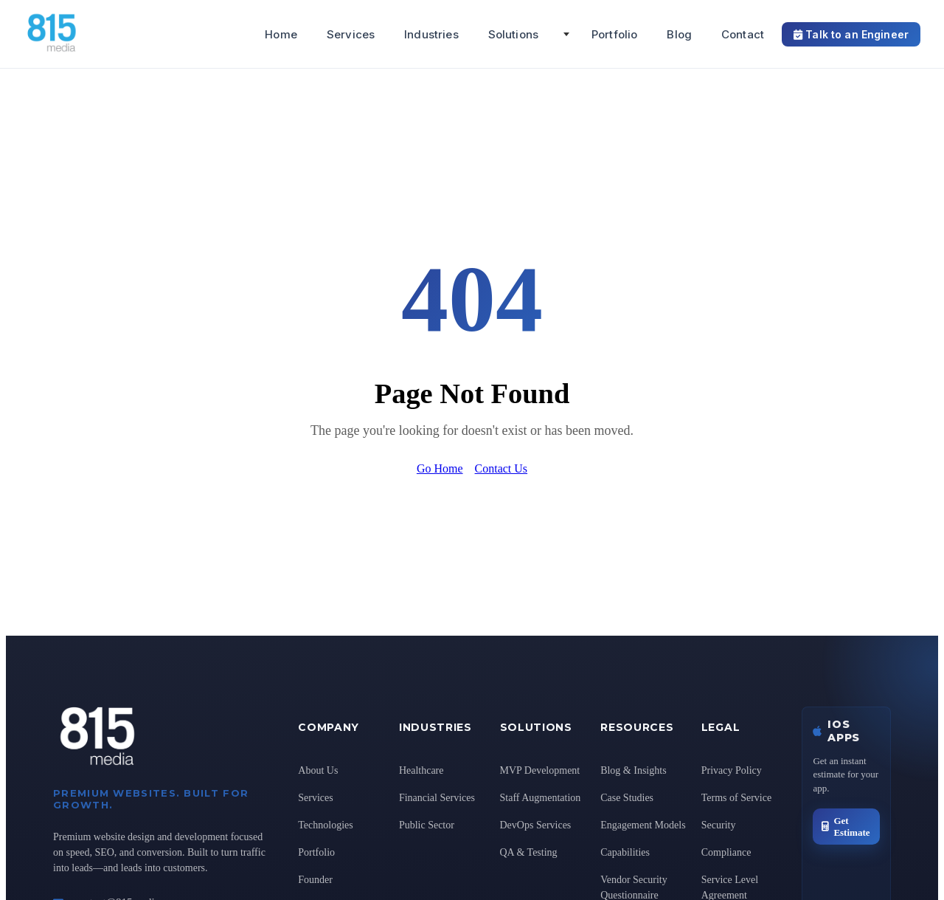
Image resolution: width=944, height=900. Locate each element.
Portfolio (614, 34)
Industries (431, 34)
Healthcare (421, 770)
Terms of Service (736, 797)
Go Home (440, 468)
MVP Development (540, 770)
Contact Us (501, 468)
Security (718, 825)
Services (351, 34)
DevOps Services (536, 825)
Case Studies (626, 797)
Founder (315, 879)
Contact (742, 34)
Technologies (325, 825)
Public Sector (426, 825)
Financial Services (437, 797)
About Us (318, 770)
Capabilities (625, 852)
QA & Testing (529, 852)
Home (281, 34)
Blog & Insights (633, 770)
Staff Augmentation (540, 797)
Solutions (513, 34)
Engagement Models (642, 825)
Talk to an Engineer (851, 34)
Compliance (726, 852)
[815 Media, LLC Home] (103, 49)
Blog (679, 34)
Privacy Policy (731, 770)
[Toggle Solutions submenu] (566, 34)
